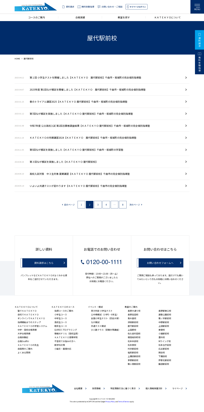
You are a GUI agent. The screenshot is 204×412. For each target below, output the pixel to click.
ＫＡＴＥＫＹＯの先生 (28, 344)
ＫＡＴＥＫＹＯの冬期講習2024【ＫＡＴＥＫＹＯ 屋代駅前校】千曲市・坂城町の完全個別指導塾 (75, 137)
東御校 (161, 329)
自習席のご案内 (25, 348)
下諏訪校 (162, 356)
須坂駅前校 (133, 322)
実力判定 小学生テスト (102, 310)
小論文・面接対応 (62, 348)
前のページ (69, 204)
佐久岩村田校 (134, 333)
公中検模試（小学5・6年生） (105, 314)
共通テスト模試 (98, 325)
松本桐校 (132, 344)
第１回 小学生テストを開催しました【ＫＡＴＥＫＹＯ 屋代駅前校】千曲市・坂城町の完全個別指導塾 (78, 77)
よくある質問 (24, 352)
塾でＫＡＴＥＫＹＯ (27, 310)
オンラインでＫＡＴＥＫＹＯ (31, 318)
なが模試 (95, 322)
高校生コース (60, 322)
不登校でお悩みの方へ (64, 341)
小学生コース (60, 314)
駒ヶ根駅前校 (134, 363)
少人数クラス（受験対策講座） (106, 329)
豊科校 (161, 337)
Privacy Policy (110, 401)
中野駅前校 (163, 322)
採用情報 (96, 388)
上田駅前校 (163, 325)
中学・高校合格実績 (27, 329)
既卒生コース (60, 325)
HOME (17, 58)
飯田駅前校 (163, 363)
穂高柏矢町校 (134, 337)
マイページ (177, 388)
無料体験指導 (88, 6)
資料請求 (70, 6)
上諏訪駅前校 (134, 356)
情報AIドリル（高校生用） (67, 333)
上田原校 (132, 329)
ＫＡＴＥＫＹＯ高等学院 (66, 337)
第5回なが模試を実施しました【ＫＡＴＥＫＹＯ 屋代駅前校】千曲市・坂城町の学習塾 (69, 149)
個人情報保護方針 (154, 388)
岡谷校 (161, 352)
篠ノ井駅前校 (164, 318)
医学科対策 (59, 344)
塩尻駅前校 (133, 352)
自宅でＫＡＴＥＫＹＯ (28, 314)
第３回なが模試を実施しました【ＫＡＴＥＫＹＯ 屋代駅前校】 (56, 162)
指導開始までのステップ (29, 322)
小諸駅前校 (163, 333)
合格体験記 (23, 337)
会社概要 (78, 388)
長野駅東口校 (164, 310)
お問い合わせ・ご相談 (111, 6)
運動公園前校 (164, 314)
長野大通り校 (134, 310)
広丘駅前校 (163, 348)
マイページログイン (138, 6)
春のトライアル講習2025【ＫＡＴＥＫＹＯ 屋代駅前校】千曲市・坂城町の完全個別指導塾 (71, 101)
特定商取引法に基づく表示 (123, 388)
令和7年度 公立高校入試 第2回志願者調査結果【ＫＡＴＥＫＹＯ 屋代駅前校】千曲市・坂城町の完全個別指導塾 (82, 125)
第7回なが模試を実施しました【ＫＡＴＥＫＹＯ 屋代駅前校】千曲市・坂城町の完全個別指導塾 (74, 113)
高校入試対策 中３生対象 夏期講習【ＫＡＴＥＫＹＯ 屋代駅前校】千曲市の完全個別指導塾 (72, 174)
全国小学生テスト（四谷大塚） (106, 318)
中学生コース (60, 318)
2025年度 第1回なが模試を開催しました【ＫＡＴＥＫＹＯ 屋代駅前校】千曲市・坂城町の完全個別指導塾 (80, 89)
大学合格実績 (24, 333)
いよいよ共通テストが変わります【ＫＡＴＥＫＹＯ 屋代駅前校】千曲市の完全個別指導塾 (71, 186)
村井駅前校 (133, 348)
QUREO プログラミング (65, 329)
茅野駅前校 (133, 360)
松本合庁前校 (164, 344)
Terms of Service (123, 401)
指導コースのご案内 (63, 310)
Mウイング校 (164, 341)
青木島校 (132, 318)
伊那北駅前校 (164, 360)
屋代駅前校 (133, 325)
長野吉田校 (133, 314)
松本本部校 (133, 341)
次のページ (134, 204)
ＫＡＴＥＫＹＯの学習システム (32, 325)
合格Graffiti (23, 341)
